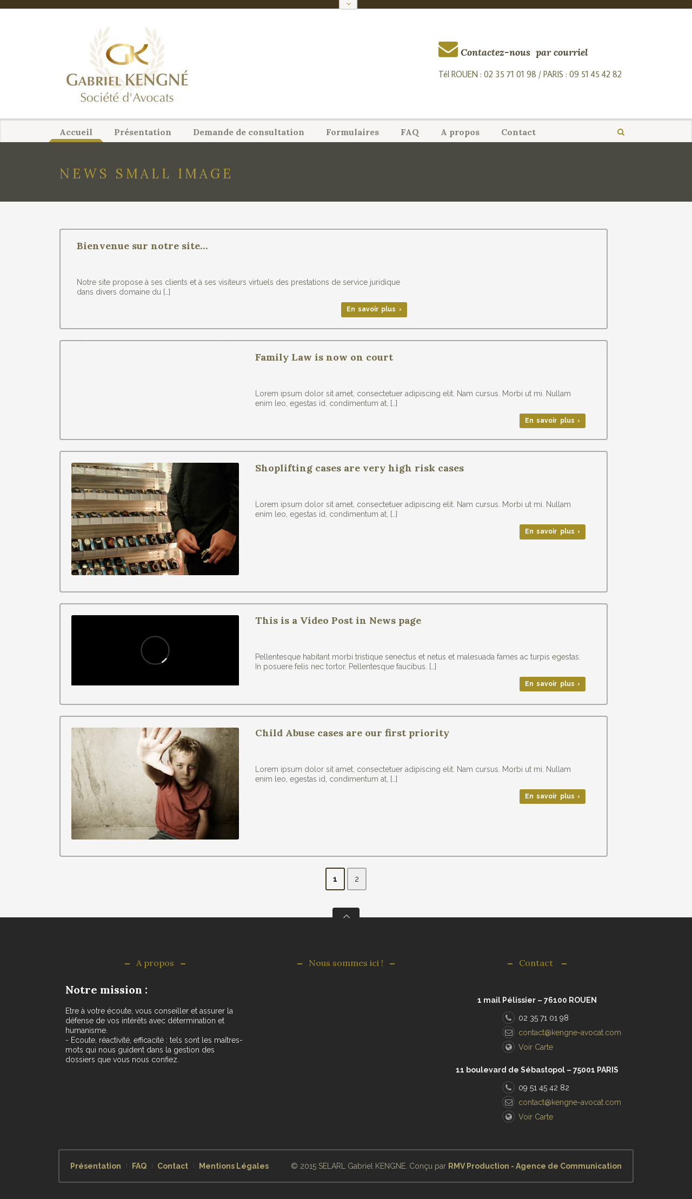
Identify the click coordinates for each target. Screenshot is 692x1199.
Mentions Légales (234, 1166)
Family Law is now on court (324, 357)
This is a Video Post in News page (338, 620)
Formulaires (352, 132)
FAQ (410, 132)
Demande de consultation (248, 132)
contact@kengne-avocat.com (561, 1032)
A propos (460, 132)
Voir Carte (527, 1047)
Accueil (75, 132)
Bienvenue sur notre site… (142, 245)
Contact (518, 132)
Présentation (142, 132)
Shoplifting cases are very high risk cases (359, 468)
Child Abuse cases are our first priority (352, 733)
